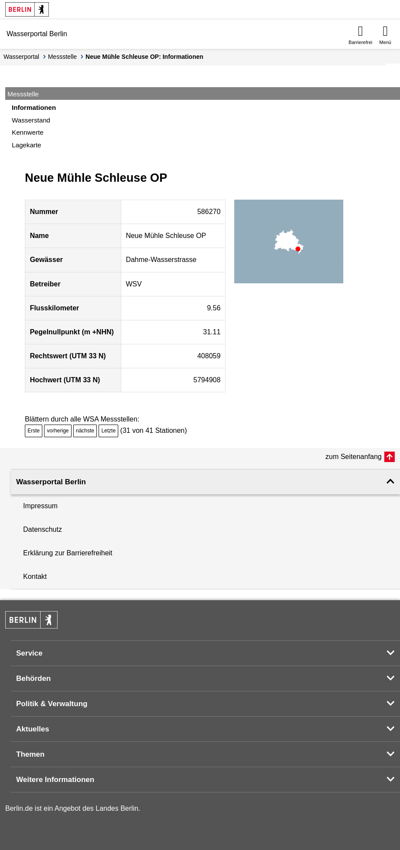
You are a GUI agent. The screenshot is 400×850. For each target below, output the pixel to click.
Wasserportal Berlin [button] (51, 482)
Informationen (34, 107)
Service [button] (29, 653)
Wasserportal (21, 56)
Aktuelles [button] (32, 729)
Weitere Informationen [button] (55, 779)
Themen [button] (30, 754)
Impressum (40, 506)
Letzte (108, 431)
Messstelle (62, 56)
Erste (33, 431)
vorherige (57, 431)
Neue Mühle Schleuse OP (166, 235)
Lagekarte (26, 145)
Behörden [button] (33, 678)
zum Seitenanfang (353, 456)
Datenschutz (42, 529)
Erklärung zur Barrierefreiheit (68, 553)
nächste (85, 431)
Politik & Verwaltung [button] (51, 704)
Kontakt (35, 576)
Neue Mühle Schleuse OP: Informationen (144, 56)
